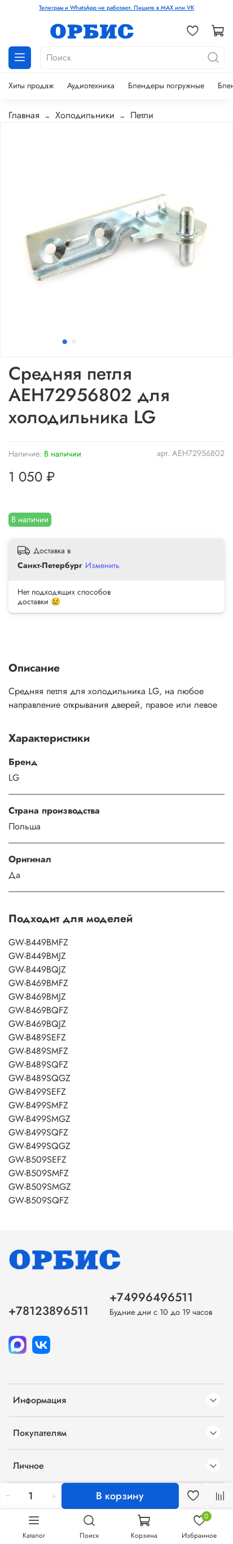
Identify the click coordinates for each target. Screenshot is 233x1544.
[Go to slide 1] (64, 341)
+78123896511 (48, 1310)
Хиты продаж (31, 85)
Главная (23, 115)
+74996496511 (151, 1297)
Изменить (102, 565)
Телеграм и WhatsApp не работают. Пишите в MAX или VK (116, 7)
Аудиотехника (91, 85)
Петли (141, 115)
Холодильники (85, 115)
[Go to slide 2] (73, 341)
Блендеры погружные (166, 85)
